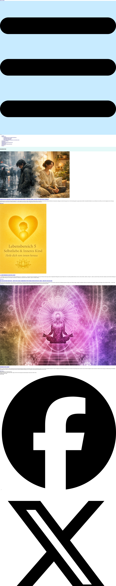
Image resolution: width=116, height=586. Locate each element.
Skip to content (2, 0)
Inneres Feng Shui (4, 366)
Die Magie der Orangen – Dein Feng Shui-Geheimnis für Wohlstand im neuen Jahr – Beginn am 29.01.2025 (26, 280)
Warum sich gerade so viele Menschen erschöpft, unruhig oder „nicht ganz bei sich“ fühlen (24, 199)
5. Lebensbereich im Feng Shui (7, 275)
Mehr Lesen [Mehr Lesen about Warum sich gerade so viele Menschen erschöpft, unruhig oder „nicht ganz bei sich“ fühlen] (1, 203)
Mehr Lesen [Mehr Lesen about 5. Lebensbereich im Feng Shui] (1, 279)
